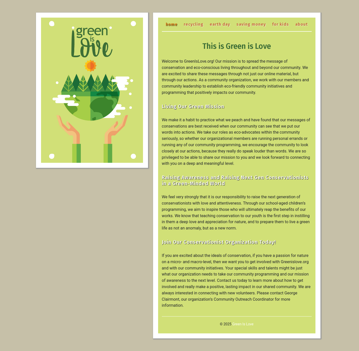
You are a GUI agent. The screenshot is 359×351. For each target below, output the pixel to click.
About (301, 24)
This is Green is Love (236, 46)
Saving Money (251, 24)
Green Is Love (243, 324)
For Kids (280, 24)
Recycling (193, 24)
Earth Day (220, 24)
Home (171, 24)
